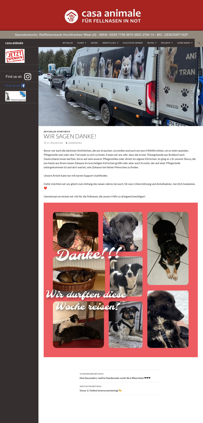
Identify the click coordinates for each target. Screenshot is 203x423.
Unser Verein (183, 43)
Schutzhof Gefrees (133, 43)
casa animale (14, 43)
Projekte (165, 43)
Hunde (80, 43)
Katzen (94, 43)
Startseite (63, 131)
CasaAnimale (75, 143)
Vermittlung (109, 43)
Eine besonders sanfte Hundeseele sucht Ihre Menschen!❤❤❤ (121, 375)
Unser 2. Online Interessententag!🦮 (121, 388)
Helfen (150, 43)
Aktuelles (68, 43)
